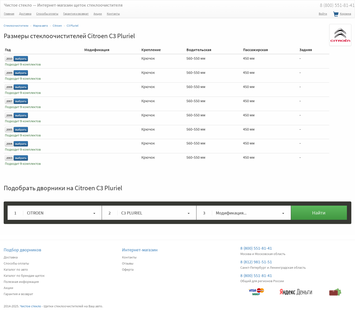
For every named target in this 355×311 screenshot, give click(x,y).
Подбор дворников (22, 250)
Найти (318, 213)
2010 (9, 58)
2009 (9, 73)
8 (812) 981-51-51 (256, 262)
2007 (9, 101)
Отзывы (127, 263)
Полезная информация (21, 281)
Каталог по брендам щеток (24, 275)
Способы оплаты (47, 13)
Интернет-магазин (140, 250)
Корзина (341, 14)
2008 (9, 87)
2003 (9, 158)
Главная (9, 13)
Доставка (25, 13)
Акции (98, 13)
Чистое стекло (63, 5)
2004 (9, 143)
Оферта (128, 269)
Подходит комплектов (23, 64)
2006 (9, 115)
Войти (323, 13)
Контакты (113, 13)
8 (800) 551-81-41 (256, 248)
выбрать (20, 58)
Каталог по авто (16, 269)
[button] (54, 212)
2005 (9, 129)
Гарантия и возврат (76, 13)
